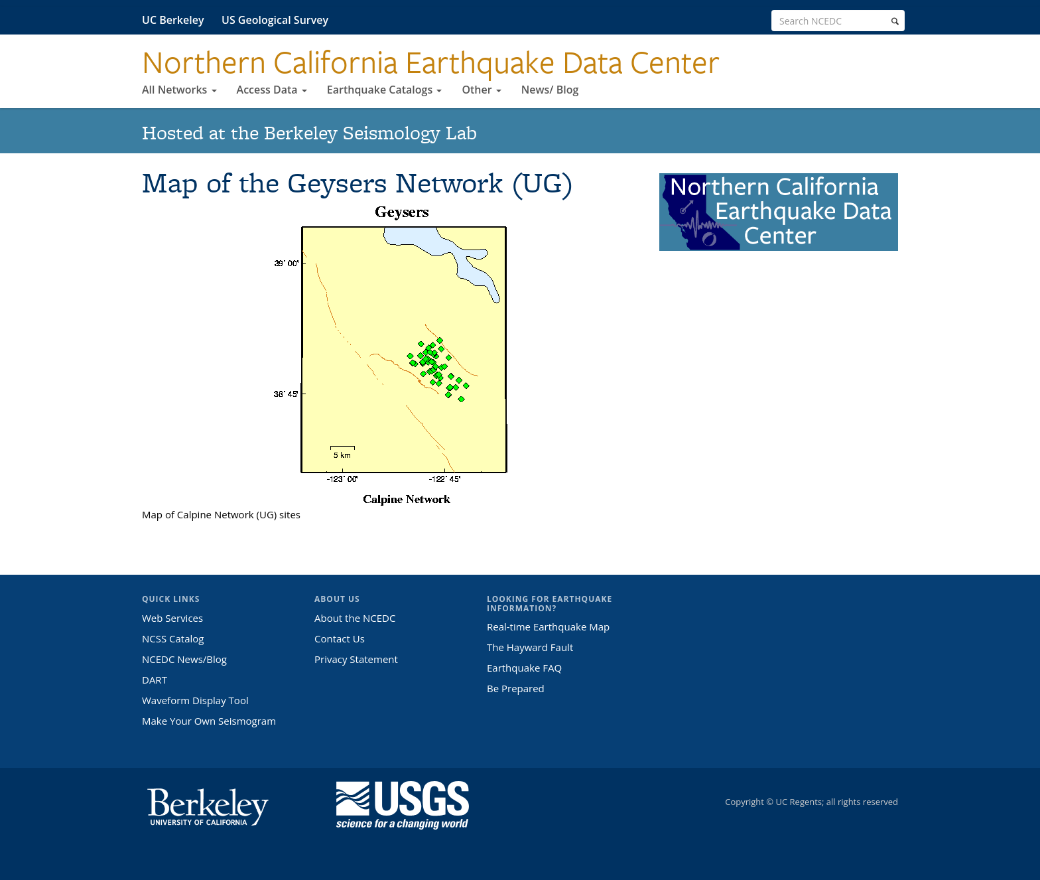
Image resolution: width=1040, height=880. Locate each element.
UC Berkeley (173, 20)
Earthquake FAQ (524, 667)
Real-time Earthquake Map (548, 626)
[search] (895, 21)
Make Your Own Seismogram (209, 720)
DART (154, 679)
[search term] (838, 20)
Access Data (272, 89)
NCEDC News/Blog (184, 659)
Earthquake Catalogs (384, 89)
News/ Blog (550, 89)
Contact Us (339, 638)
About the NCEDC (354, 617)
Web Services (172, 617)
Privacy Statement (356, 659)
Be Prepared (516, 688)
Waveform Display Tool (195, 700)
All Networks (179, 89)
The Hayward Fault (530, 647)
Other (481, 89)
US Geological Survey (275, 20)
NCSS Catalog (173, 638)
